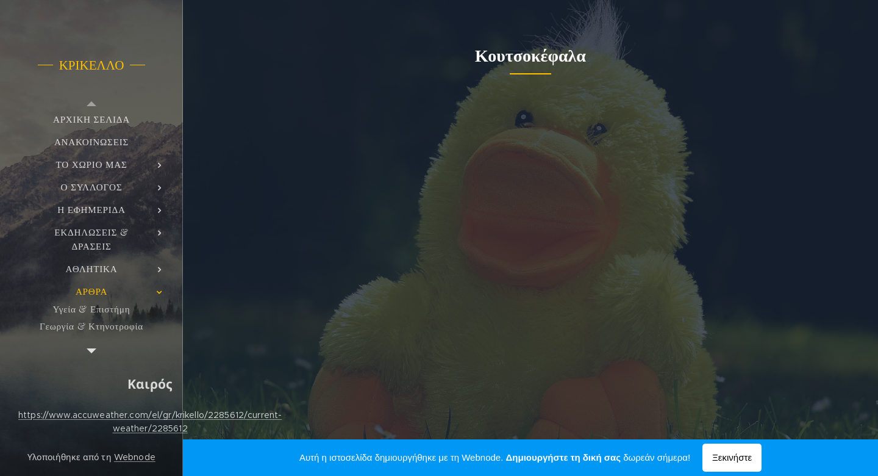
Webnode (134, 457)
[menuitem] (91, 119)
